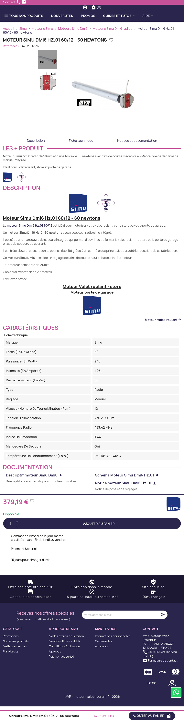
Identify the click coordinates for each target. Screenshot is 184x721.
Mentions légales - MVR (64, 656)
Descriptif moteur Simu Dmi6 (34, 489)
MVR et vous (105, 643)
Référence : (11, 60)
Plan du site (10, 666)
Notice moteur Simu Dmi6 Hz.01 (126, 497)
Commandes (103, 656)
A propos (55, 666)
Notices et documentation (137, 155)
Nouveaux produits (16, 656)
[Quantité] (10, 538)
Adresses (101, 661)
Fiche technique (81, 155)
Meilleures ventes (15, 661)
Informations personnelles (113, 650)
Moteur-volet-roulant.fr (163, 334)
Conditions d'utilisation (64, 661)
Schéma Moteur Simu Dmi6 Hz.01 (127, 489)
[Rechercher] (93, 15)
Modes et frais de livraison (66, 650)
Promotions (11, 650)
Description (36, 155)
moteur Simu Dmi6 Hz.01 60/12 (29, 240)
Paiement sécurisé (61, 671)
